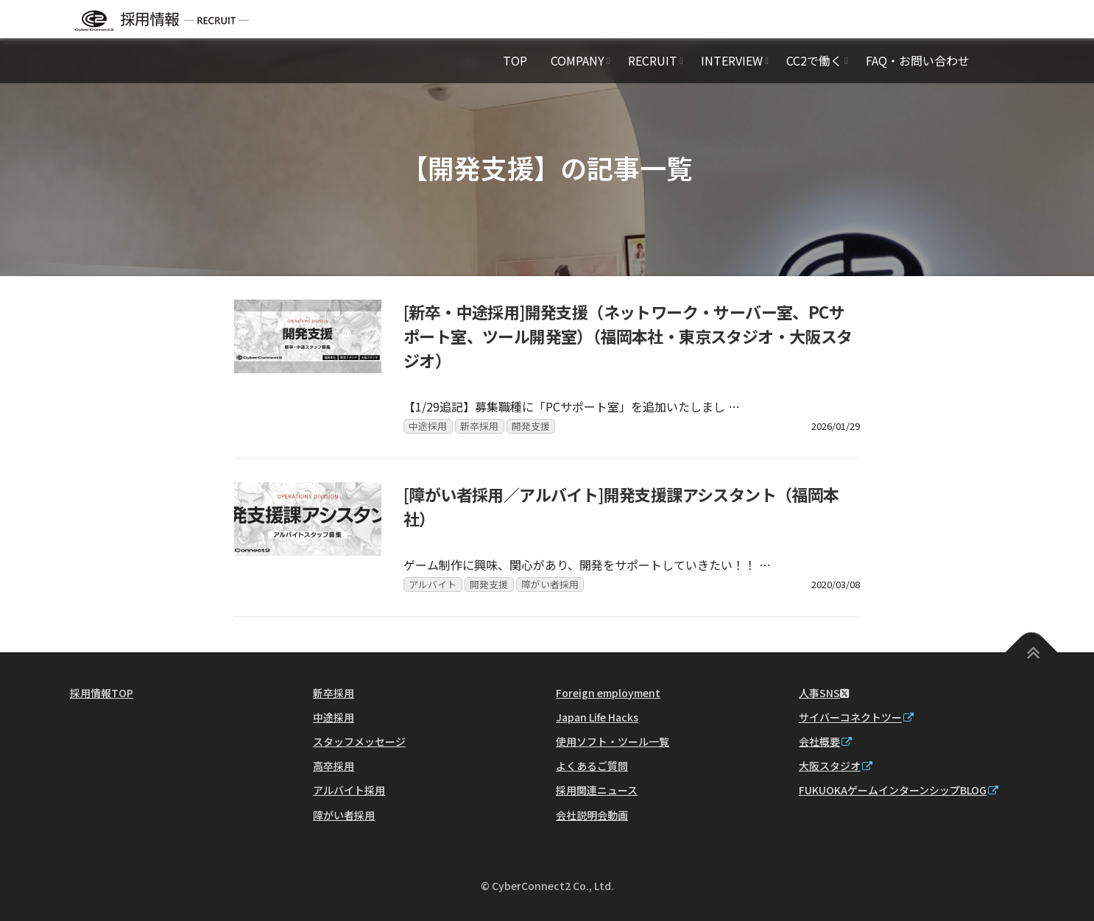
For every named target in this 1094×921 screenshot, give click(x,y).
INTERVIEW (732, 60)
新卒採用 (479, 426)
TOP (515, 60)
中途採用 (428, 426)
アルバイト (432, 584)
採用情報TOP (101, 692)
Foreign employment (608, 692)
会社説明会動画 (592, 815)
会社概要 (825, 741)
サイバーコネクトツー (856, 717)
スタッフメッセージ (359, 741)
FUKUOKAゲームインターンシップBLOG (898, 790)
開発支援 (531, 426)
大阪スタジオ (835, 765)
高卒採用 (333, 765)
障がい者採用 (550, 584)
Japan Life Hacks (597, 717)
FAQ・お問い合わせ (918, 60)
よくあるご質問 (592, 765)
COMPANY (577, 60)
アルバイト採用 (349, 790)
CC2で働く (814, 60)
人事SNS (824, 692)
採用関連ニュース (597, 790)
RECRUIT (652, 60)
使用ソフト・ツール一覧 (612, 741)
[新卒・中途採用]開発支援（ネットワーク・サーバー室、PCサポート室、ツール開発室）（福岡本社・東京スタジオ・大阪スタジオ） (628, 336)
